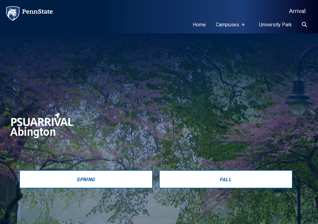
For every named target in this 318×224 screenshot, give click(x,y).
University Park (275, 25)
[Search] (304, 24)
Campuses (229, 27)
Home (199, 25)
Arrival (297, 11)
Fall (226, 179)
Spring (85, 179)
